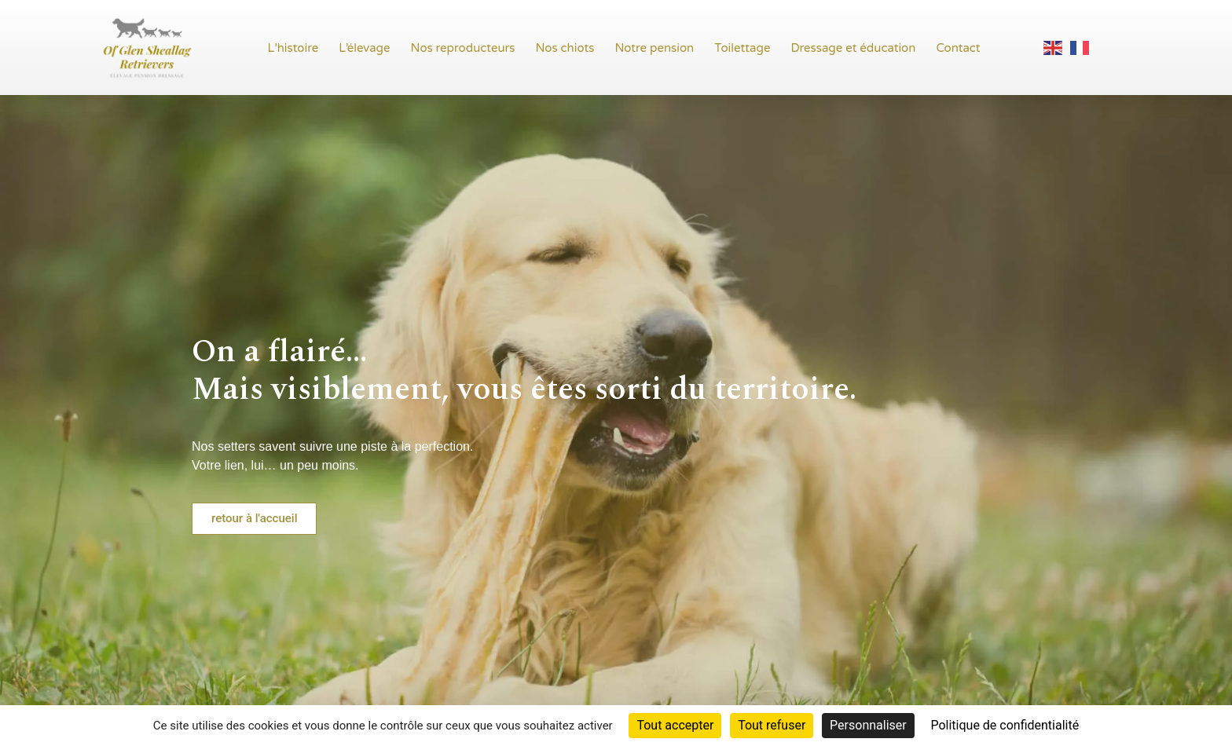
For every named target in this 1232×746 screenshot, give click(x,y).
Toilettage (742, 48)
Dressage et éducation (852, 48)
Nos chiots (565, 48)
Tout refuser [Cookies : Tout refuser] (771, 725)
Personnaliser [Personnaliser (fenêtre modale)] (868, 725)
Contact (958, 48)
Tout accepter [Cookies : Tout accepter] (674, 725)
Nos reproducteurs (463, 48)
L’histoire (293, 48)
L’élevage (364, 48)
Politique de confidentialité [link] (1004, 725)
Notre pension (654, 48)
